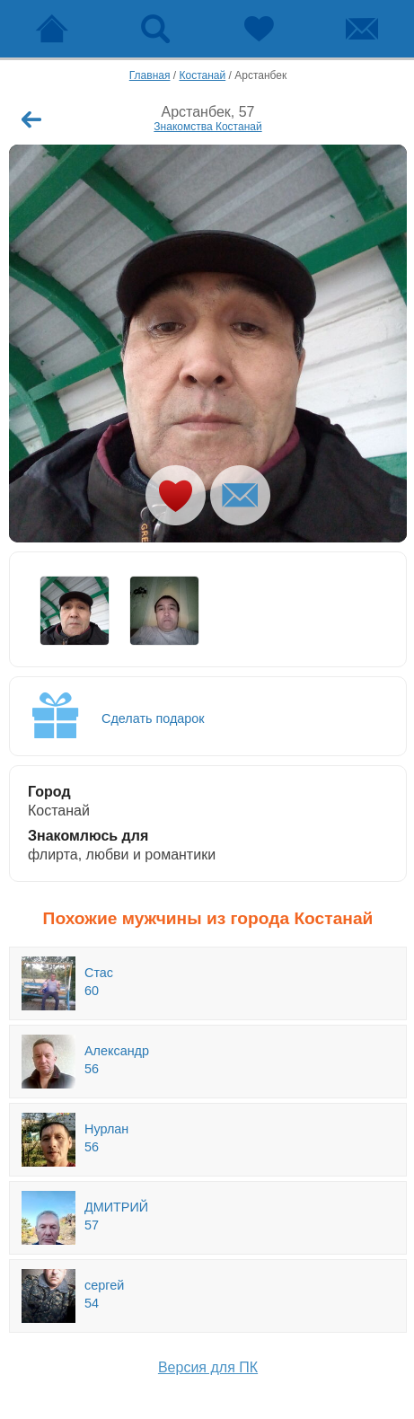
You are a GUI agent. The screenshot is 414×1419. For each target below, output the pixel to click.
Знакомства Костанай (207, 126)
